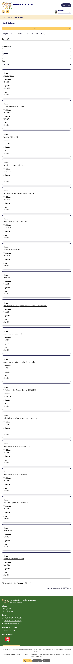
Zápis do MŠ (41, 35)
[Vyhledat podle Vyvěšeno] (36, 51)
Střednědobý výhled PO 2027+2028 (17, 222)
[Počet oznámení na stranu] (27, 584)
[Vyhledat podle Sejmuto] (36, 58)
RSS (52, 29)
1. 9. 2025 (7, 285)
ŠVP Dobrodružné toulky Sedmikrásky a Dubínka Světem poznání (27, 306)
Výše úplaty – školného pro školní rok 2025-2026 (21, 391)
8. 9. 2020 (7, 566)
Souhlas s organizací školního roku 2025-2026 (20, 194)
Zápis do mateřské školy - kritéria (16, 107)
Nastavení (47, 660)
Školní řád (8, 278)
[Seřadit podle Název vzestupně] (9, 39)
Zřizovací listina (10, 531)
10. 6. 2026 (7, 120)
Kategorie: (5, 34)
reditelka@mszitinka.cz (11, 624)
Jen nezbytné (37, 660)
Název (5, 40)
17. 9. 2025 (7, 256)
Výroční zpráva (10, 76)
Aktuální (6, 95)
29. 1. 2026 (7, 113)
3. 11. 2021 (6, 538)
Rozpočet (30, 35)
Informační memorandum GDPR (14, 559)
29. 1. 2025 (7, 425)
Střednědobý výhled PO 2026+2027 (17, 475)
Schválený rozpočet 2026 (14, 166)
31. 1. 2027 (7, 89)
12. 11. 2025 (7, 200)
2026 (20, 35)
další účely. (36, 651)
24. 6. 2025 (7, 397)
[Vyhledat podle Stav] (36, 65)
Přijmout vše (26, 660)
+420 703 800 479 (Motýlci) (13, 618)
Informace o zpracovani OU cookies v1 (17, 503)
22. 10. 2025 (7, 228)
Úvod (3, 18)
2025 (13, 35)
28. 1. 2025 (7, 509)
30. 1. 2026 (7, 83)
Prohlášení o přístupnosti (13, 250)
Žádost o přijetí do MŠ (12, 138)
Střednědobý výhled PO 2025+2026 (17, 447)
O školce (9, 18)
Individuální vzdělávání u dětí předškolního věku (21, 419)
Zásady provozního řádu (13, 335)
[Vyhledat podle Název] (36, 43)
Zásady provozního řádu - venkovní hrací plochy (21, 363)
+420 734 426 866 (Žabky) (12, 621)
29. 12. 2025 (7, 172)
